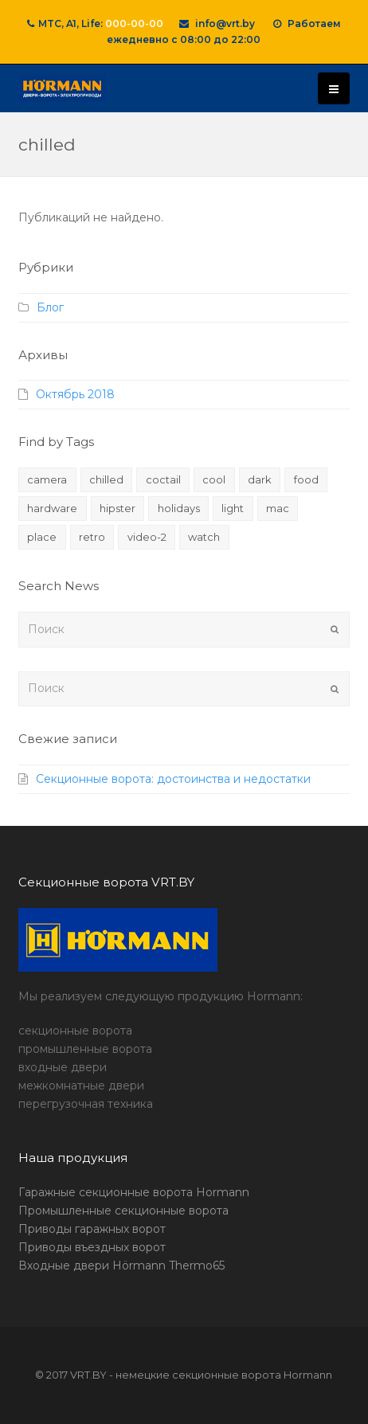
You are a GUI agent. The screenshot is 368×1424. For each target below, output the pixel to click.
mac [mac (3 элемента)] (277, 508)
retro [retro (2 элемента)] (92, 536)
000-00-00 (134, 23)
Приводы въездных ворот (92, 1247)
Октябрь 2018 (75, 394)
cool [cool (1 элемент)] (213, 479)
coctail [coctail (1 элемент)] (163, 479)
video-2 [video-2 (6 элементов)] (146, 536)
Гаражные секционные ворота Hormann (133, 1192)
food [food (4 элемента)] (306, 479)
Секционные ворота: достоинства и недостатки (173, 779)
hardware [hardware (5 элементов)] (52, 508)
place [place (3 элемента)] (42, 536)
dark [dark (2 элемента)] (260, 479)
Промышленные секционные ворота (123, 1210)
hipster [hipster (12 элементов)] (117, 508)
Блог (50, 307)
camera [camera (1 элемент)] (47, 479)
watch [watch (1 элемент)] (204, 536)
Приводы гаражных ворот (92, 1229)
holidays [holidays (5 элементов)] (179, 508)
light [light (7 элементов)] (232, 508)
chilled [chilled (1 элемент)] (106, 479)
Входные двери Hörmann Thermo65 (121, 1265)
